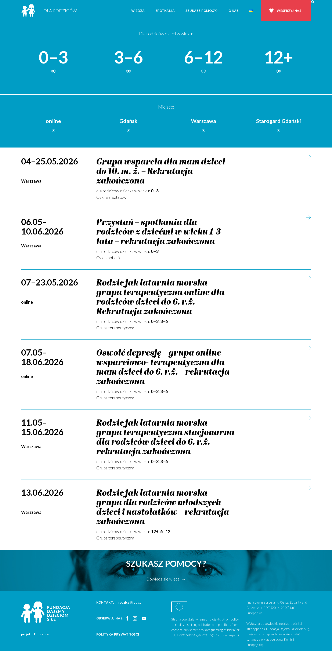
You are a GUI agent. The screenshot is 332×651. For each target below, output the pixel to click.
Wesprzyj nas (289, 10)
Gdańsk (128, 121)
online (53, 121)
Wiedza (138, 10)
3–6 (128, 57)
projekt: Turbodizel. (35, 634)
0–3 (53, 57)
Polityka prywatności (117, 634)
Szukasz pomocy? (201, 10)
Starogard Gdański (278, 121)
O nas (233, 10)
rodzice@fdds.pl (130, 602)
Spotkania (165, 10)
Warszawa (203, 121)
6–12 (203, 57)
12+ (278, 57)
